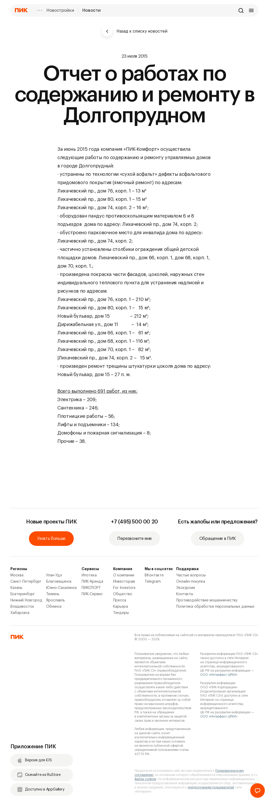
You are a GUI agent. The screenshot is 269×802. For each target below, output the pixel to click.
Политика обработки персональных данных (215, 606)
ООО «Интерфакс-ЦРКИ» (218, 674)
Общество (122, 594)
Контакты (184, 594)
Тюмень (52, 594)
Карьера (120, 606)
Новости (91, 10)
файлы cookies (145, 779)
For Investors (124, 588)
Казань (16, 588)
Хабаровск (20, 613)
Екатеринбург (22, 594)
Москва (16, 575)
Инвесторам (124, 581)
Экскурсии (185, 588)
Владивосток (22, 606)
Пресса (119, 600)
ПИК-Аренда (92, 581)
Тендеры (121, 613)
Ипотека (89, 575)
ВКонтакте (154, 575)
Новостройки (60, 10)
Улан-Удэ (54, 575)
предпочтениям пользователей (211, 787)
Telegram (153, 581)
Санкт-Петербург (25, 581)
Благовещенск (59, 581)
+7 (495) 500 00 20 (134, 521)
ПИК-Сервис (92, 594)
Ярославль (55, 600)
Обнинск (54, 606)
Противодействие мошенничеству (206, 600)
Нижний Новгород (26, 600)
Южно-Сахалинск (61, 588)
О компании (123, 575)
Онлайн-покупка (190, 581)
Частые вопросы (191, 575)
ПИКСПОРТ (91, 588)
